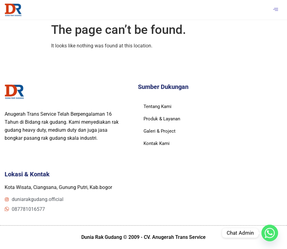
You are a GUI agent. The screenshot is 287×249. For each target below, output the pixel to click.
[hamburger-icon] (275, 10)
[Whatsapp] (269, 233)
